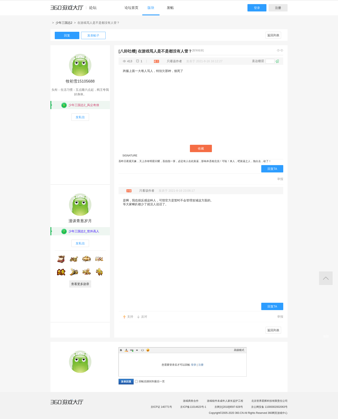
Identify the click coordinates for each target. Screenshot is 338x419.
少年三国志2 (64, 22)
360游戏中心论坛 (75, 9)
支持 (130, 316)
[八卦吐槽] (128, 51)
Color (126, 350)
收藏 (201, 148)
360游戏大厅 (71, 404)
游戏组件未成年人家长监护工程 (225, 400)
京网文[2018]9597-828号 (228, 406)
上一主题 (278, 50)
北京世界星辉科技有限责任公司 (269, 400)
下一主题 (282, 50)
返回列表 (273, 35)
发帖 (170, 8)
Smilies (148, 350)
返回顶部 (326, 278)
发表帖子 (93, 35)
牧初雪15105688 (80, 81)
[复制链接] (198, 50)
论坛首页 (131, 8)
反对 (144, 316)
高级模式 (239, 350)
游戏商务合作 (191, 400)
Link (132, 350)
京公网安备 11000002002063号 (269, 406)
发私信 (80, 117)
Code (142, 350)
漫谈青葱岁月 (80, 221)
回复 (67, 35)
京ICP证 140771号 (161, 406)
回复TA (272, 168)
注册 (278, 8)
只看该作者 (174, 61)
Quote (137, 350)
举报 (280, 179)
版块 (150, 8)
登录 (257, 8)
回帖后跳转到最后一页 (150, 381)
